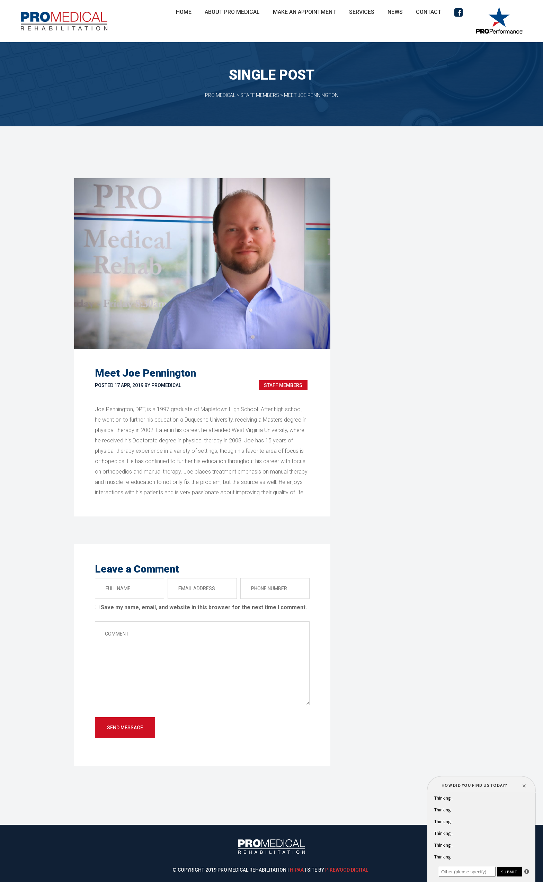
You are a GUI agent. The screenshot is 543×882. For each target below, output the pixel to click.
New (395, 12)
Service (361, 12)
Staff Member (283, 385)
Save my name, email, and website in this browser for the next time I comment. (204, 607)
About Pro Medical (232, 12)
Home (184, 12)
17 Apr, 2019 (128, 385)
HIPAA (297, 870)
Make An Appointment (304, 12)
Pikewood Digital (346, 870)
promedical (166, 385)
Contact (428, 12)
